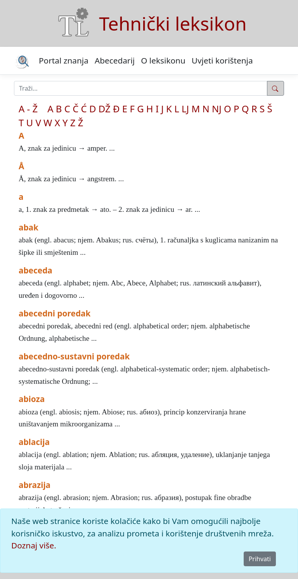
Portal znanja (63, 60)
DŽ (105, 108)
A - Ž (28, 108)
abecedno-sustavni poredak (74, 356)
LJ (185, 108)
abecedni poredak (54, 313)
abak (28, 227)
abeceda (35, 270)
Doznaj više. (33, 545)
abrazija (34, 484)
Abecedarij (115, 60)
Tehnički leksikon (172, 23)
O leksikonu (163, 60)
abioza (32, 398)
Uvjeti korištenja (222, 60)
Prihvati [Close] (260, 559)
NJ (217, 108)
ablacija (34, 441)
